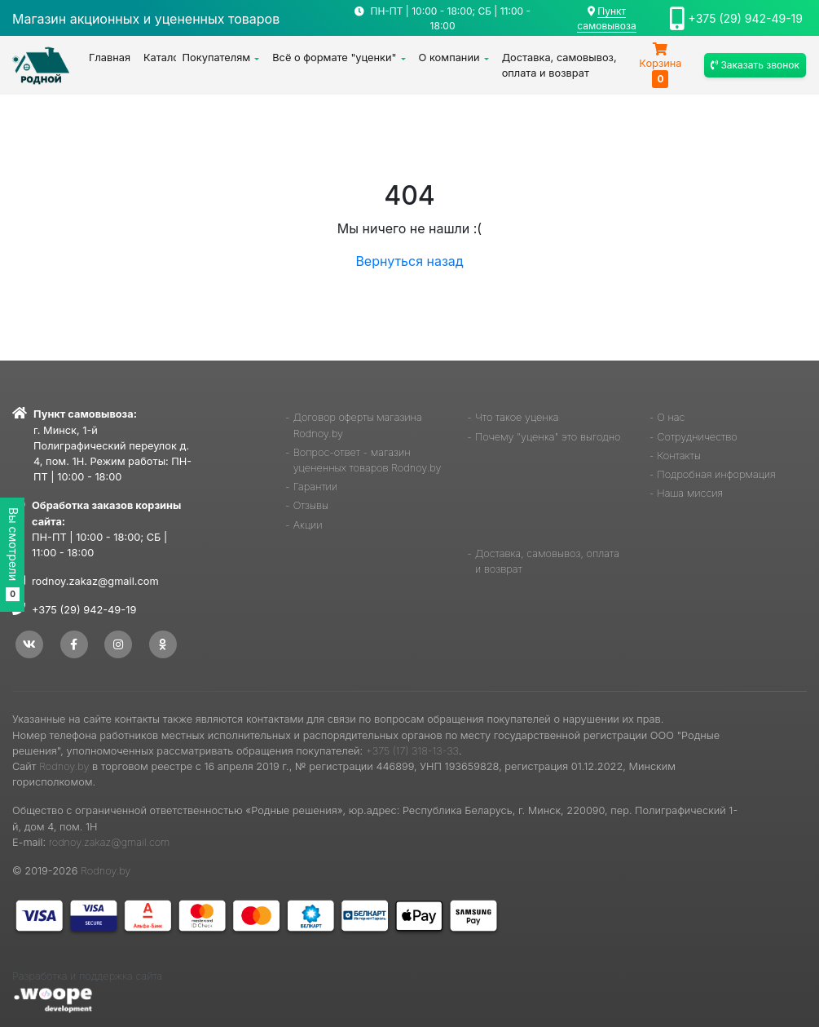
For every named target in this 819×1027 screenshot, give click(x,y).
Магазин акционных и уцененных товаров (146, 19)
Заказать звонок (755, 65)
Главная (109, 57)
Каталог (159, 57)
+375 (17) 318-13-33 (412, 751)
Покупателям (217, 57)
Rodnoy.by (64, 766)
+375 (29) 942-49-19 (746, 18)
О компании (449, 57)
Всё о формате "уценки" (334, 57)
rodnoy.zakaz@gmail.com (95, 581)
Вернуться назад (409, 261)
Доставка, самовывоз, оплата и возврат (559, 65)
